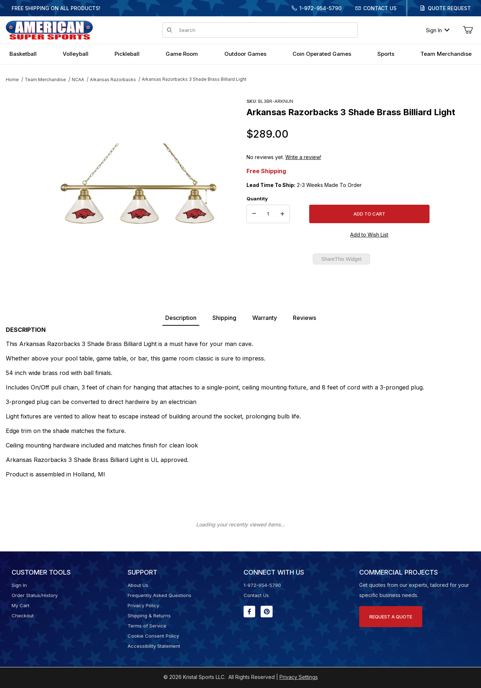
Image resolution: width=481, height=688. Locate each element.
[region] (20, 180)
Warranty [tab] (264, 317)
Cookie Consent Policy (153, 636)
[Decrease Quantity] (254, 214)
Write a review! (303, 157)
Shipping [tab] (224, 317)
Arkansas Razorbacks (113, 79)
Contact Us (380, 8)
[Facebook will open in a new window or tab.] (249, 611)
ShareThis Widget (341, 259)
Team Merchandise (45, 79)
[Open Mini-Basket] (467, 30)
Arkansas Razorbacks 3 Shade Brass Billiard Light (194, 79)
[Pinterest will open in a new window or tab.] (267, 611)
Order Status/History (35, 595)
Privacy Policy (143, 605)
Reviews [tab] (304, 317)
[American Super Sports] (49, 29)
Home (12, 79)
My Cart (20, 605)
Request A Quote (390, 617)
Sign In (437, 30)
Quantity (257, 198)
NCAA (78, 79)
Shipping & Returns (149, 615)
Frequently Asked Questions (159, 595)
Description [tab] (180, 317)
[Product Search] (266, 30)
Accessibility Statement (154, 646)
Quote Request (449, 8)
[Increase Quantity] (282, 214)
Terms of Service (147, 626)
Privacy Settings (298, 677)
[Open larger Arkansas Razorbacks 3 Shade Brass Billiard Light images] (138, 183)
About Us (138, 585)
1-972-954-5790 (320, 8)
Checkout (23, 615)
